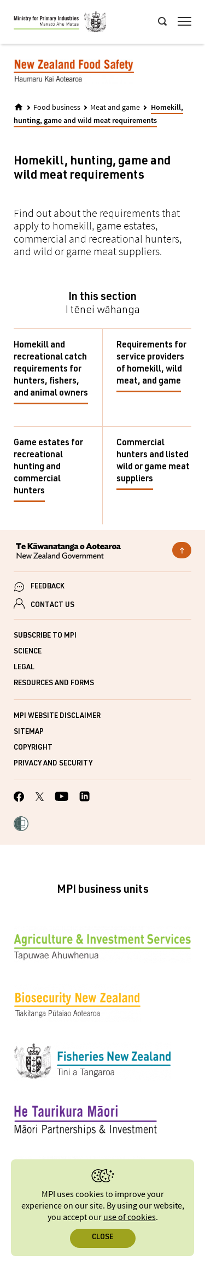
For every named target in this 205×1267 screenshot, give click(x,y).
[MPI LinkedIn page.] (84, 798)
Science (28, 652)
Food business (56, 108)
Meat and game (115, 108)
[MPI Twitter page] (40, 798)
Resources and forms (54, 683)
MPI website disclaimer (57, 716)
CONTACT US (52, 605)
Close (102, 1237)
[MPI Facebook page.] (19, 798)
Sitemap (29, 732)
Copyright (33, 748)
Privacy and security (53, 764)
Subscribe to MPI (45, 636)
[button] (21, 825)
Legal (24, 667)
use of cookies (129, 1217)
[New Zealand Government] (102, 552)
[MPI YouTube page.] (61, 798)
